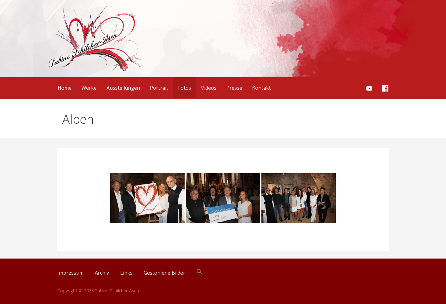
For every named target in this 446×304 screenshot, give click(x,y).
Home (65, 87)
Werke (89, 87)
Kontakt (261, 87)
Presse (234, 87)
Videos (208, 87)
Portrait (159, 87)
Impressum (70, 272)
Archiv (102, 272)
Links (126, 272)
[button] (199, 272)
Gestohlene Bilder (164, 272)
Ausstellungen (123, 87)
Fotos (184, 87)
